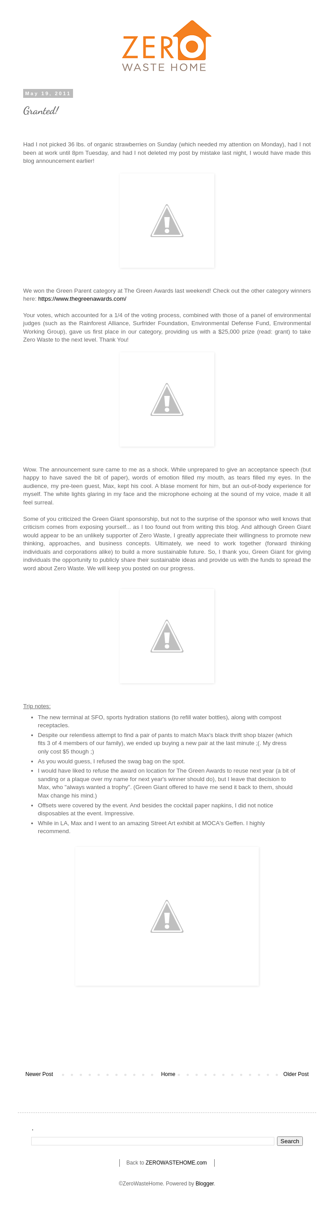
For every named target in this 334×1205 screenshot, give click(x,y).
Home (168, 1074)
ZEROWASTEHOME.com (176, 1163)
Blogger (205, 1184)
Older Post (296, 1074)
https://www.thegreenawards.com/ (82, 298)
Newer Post (39, 1074)
